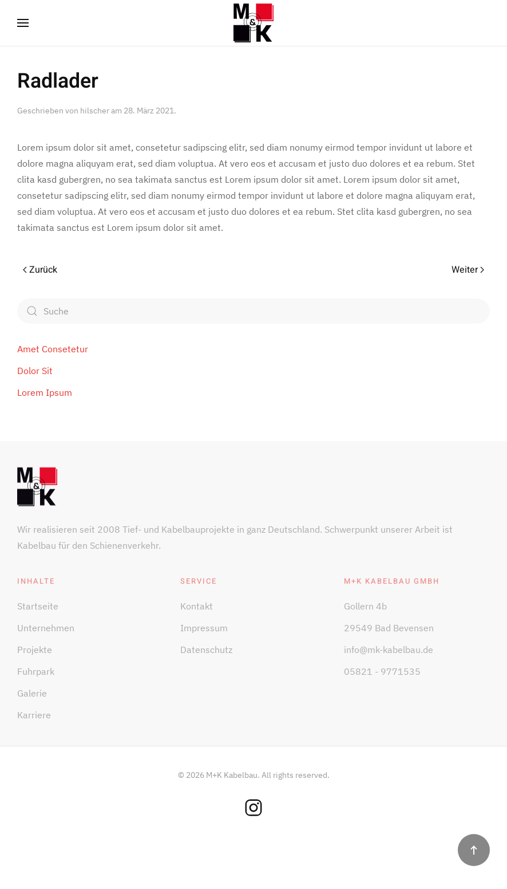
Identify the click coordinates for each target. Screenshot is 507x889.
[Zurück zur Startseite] (253, 23)
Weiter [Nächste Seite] (467, 270)
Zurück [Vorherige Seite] (40, 270)
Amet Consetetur (52, 349)
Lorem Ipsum (44, 392)
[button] (23, 23)
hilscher (94, 110)
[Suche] (253, 311)
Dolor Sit (35, 370)
